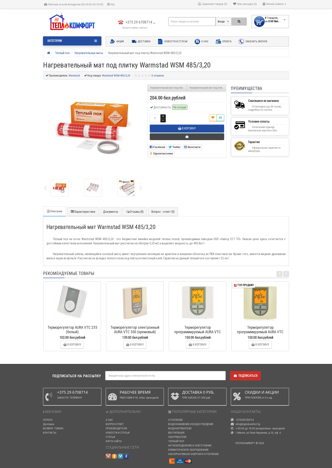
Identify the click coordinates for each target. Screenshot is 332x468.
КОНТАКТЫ (49, 432)
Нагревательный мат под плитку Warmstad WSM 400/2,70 (168, 87)
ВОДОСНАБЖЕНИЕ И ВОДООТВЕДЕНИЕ (190, 424)
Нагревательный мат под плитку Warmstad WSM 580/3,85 (208, 87)
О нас (201, 41)
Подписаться (245, 376)
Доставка (140, 41)
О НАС (109, 420)
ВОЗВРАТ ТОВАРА (53, 428)
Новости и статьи (172, 41)
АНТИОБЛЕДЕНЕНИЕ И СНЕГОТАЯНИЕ (190, 445)
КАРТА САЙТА (114, 441)
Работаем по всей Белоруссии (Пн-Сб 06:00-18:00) (73, 4)
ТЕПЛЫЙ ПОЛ (176, 441)
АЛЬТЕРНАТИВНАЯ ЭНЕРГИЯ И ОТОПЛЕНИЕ (193, 454)
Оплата (223, 41)
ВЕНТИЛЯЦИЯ (176, 432)
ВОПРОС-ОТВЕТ (115, 424)
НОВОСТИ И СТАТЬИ (118, 432)
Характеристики (82, 212)
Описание (54, 211)
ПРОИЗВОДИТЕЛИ (116, 428)
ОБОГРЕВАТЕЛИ (177, 437)
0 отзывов (157, 75)
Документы (110, 212)
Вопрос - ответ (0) (163, 212)
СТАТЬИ (110, 437)
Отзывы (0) (135, 212)
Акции (117, 41)
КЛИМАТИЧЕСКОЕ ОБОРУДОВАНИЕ (188, 450)
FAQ (111, 4)
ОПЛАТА (47, 420)
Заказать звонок (253, 41)
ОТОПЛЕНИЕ (175, 420)
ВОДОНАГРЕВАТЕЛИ (179, 428)
